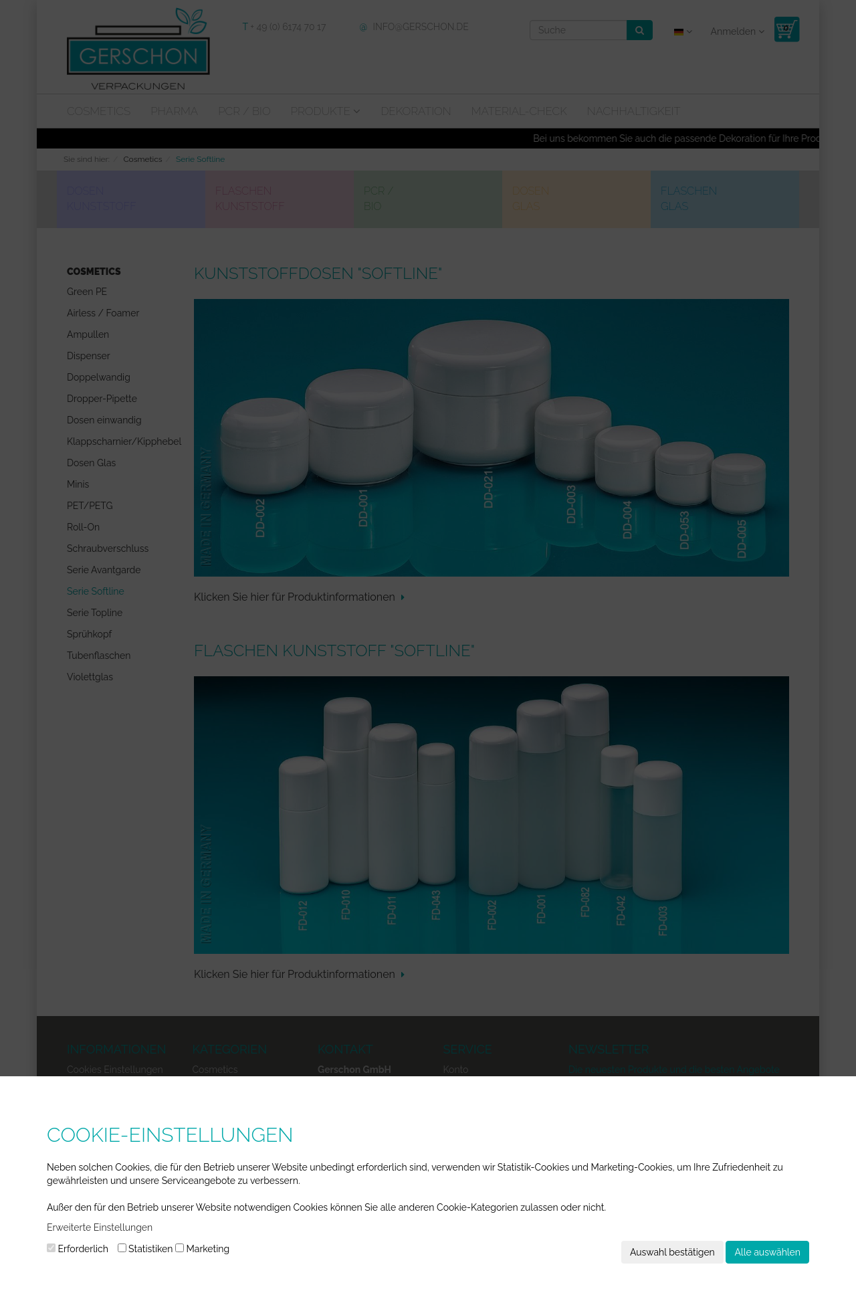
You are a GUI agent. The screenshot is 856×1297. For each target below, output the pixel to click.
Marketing (202, 1248)
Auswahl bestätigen (672, 1252)
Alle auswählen (767, 1252)
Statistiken (145, 1248)
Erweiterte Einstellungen (99, 1227)
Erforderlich (77, 1248)
